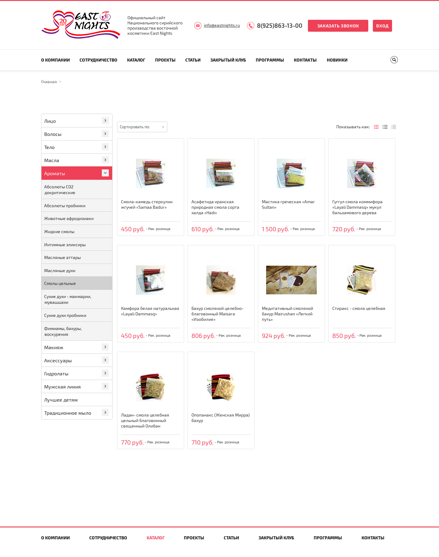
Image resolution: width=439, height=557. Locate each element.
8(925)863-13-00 (279, 25)
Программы (270, 59)
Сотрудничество (98, 59)
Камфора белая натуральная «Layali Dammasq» (150, 311)
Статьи (193, 59)
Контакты (305, 59)
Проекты (165, 59)
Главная (49, 81)
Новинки (337, 59)
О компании (55, 59)
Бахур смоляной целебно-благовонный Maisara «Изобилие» (217, 314)
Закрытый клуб (228, 59)
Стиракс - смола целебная (358, 308)
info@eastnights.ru (222, 25)
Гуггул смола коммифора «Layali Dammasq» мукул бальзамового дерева (357, 207)
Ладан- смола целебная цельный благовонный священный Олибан (145, 420)
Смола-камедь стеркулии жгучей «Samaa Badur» (147, 204)
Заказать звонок (338, 25)
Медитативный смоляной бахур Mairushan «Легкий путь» (287, 314)
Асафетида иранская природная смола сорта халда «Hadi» (215, 207)
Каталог (136, 59)
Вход (382, 25)
